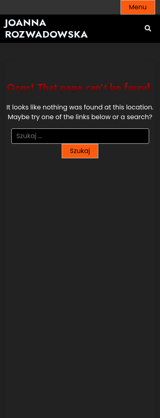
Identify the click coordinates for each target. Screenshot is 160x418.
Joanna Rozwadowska (46, 28)
